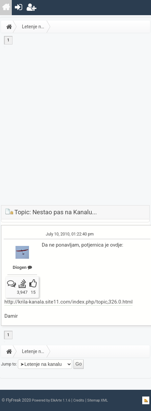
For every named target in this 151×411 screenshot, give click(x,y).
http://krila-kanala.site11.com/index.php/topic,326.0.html (68, 302)
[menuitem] (6, 7)
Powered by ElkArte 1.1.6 (51, 400)
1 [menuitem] (8, 40)
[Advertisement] (74, 127)
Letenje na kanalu (36, 26)
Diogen (22, 267)
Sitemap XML (97, 400)
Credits (78, 400)
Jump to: (9, 363)
